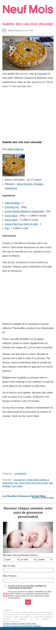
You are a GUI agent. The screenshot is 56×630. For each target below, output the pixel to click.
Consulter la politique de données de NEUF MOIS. (19, 623)
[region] (28, 113)
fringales (38, 184)
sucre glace (17, 486)
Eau (7, 228)
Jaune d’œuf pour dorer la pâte (21, 224)
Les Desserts (20, 473)
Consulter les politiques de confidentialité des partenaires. (22, 626)
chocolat (42, 73)
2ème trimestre (25, 184)
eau (16, 483)
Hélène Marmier (15, 149)
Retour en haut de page (43, 498)
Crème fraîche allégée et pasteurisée (24, 211)
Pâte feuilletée (12, 203)
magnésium (11, 188)
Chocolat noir (12, 207)
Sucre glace (11, 215)
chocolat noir (19, 480)
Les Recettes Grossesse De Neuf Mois (24, 496)
